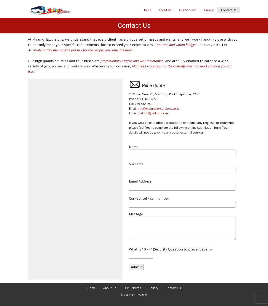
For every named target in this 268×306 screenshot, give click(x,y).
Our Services (188, 10)
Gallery (209, 10)
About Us (165, 10)
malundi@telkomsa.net (154, 113)
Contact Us (228, 10)
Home (147, 10)
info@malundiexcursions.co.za (159, 109)
